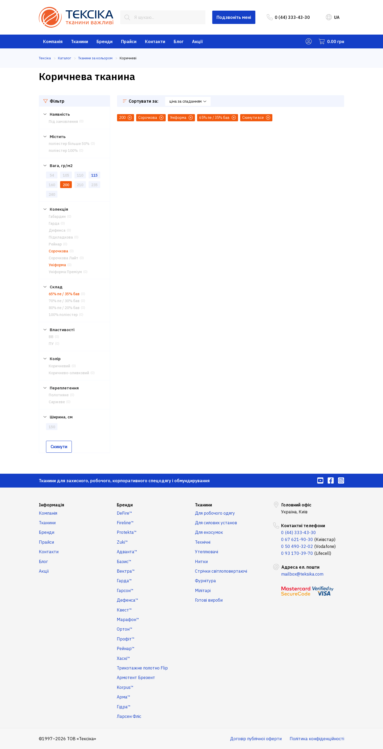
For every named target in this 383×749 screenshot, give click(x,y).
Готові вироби (209, 600)
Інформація (51, 504)
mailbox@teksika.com (302, 574)
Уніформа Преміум (65, 271)
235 (94, 184)
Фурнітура (205, 580)
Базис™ (124, 561)
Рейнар (55, 244)
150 (52, 427)
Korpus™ (125, 687)
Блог (179, 41)
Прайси (128, 41)
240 (52, 194)
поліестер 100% (63, 150)
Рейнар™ (126, 648)
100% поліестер (63, 314)
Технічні (202, 542)
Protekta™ (127, 532)
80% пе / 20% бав (64, 307)
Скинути (59, 446)
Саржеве (57, 402)
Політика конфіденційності (317, 738)
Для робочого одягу (215, 513)
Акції (197, 41)
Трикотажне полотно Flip (142, 668)
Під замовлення (63, 121)
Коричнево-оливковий (69, 373)
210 (80, 184)
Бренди (105, 41)
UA (333, 17)
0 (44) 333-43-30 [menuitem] (288, 17)
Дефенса (57, 230)
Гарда (54, 223)
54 (52, 175)
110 (80, 175)
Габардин (57, 216)
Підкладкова (61, 237)
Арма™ (123, 697)
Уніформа (57, 265)
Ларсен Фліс (129, 716)
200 (66, 184)
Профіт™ (126, 639)
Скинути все (256, 117)
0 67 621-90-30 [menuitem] (297, 539)
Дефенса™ (127, 600)
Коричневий (59, 366)
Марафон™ (128, 619)
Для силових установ (216, 522)
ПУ (51, 343)
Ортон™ (124, 629)
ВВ (51, 336)
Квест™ (124, 610)
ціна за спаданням (187, 101)
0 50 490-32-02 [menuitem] (297, 546)
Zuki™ (122, 542)
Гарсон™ (125, 590)
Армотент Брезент (136, 677)
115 (94, 175)
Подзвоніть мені (234, 17)
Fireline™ (125, 522)
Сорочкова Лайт (63, 258)
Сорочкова (58, 251)
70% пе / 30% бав (64, 300)
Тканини (79, 41)
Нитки (201, 561)
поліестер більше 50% (69, 143)
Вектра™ (126, 571)
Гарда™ (124, 580)
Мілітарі (203, 590)
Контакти (155, 41)
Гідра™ (124, 706)
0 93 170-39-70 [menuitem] (297, 553)
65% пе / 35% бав (64, 294)
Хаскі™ (123, 658)
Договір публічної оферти (256, 738)
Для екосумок (209, 532)
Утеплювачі (206, 551)
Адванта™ (127, 551)
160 (52, 184)
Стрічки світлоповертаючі (221, 571)
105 (66, 175)
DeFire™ (124, 513)
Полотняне (59, 395)
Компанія (53, 41)
